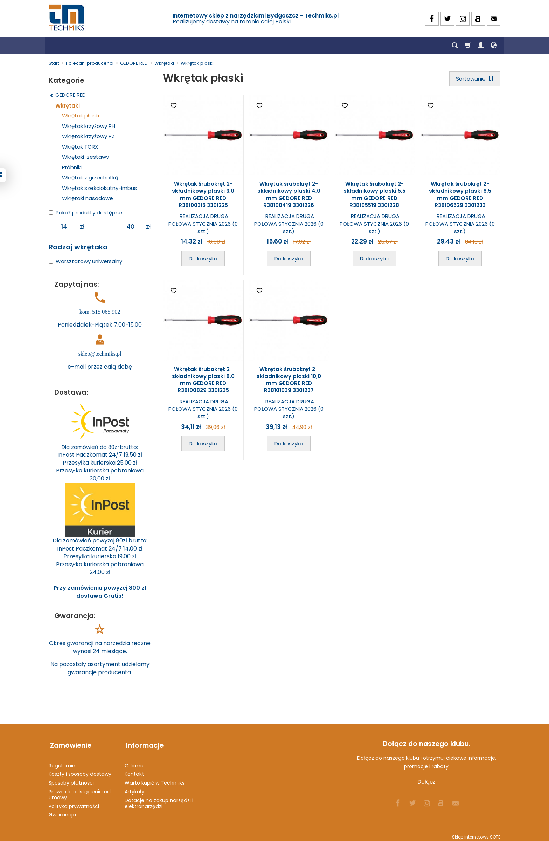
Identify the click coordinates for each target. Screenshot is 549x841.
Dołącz (427, 781)
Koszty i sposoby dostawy (80, 771)
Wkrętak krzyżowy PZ (88, 136)
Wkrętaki (67, 105)
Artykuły (134, 788)
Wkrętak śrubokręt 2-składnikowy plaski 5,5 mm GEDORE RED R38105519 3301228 (374, 195)
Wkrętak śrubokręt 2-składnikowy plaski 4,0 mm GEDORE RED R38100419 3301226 (288, 195)
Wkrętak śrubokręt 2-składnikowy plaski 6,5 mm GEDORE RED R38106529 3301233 (460, 195)
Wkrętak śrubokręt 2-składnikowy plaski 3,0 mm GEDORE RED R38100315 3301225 (203, 195)
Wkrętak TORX (80, 146)
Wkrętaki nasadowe (87, 198)
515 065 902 (106, 312)
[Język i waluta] (493, 45)
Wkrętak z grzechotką (90, 177)
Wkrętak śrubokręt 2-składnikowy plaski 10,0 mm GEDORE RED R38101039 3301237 (289, 380)
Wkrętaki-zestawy (85, 156)
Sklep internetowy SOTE (476, 834)
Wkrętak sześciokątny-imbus (99, 188)
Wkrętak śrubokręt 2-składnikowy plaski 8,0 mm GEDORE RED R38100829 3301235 (203, 380)
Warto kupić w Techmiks (155, 779)
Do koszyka (203, 258)
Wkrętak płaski (80, 115)
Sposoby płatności (71, 779)
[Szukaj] (454, 45)
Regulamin (62, 762)
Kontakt (134, 771)
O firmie (135, 762)
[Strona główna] (67, 18)
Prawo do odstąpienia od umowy (80, 791)
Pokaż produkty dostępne (85, 212)
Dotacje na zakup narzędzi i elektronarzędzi (159, 800)
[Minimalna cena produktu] (64, 227)
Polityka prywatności (74, 803)
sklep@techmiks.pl (99, 354)
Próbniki (72, 167)
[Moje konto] (480, 45)
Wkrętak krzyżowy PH (88, 126)
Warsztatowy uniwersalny (85, 261)
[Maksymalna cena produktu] (130, 227)
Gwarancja (62, 811)
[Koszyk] (467, 45)
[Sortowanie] (474, 79)
